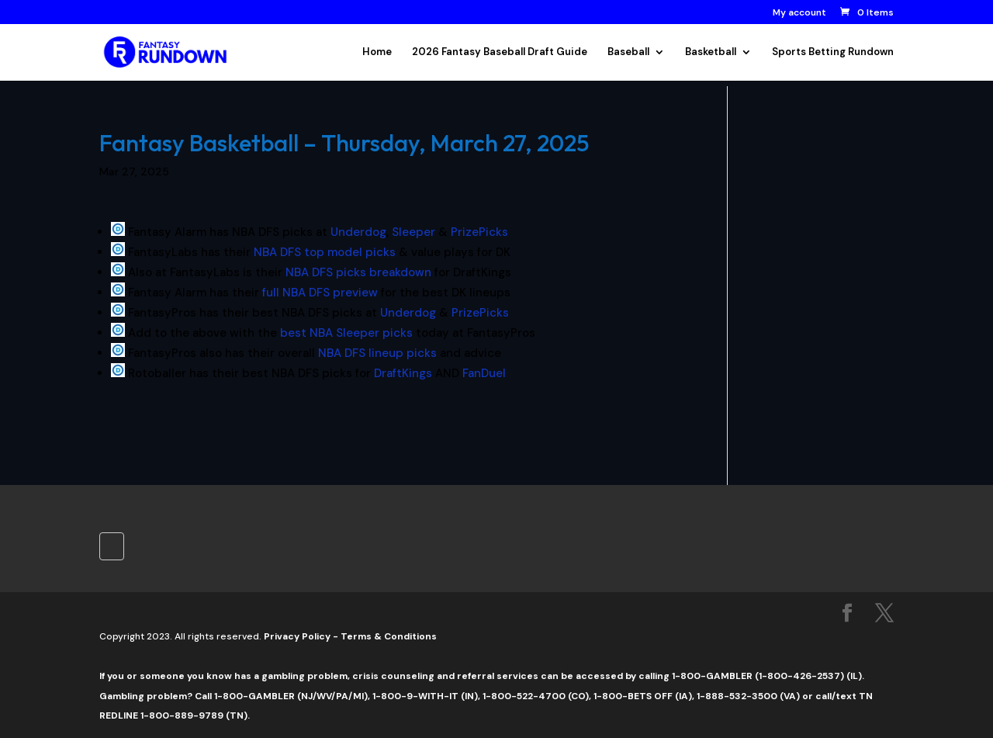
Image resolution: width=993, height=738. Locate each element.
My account (799, 13)
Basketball (710, 52)
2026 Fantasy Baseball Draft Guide (499, 52)
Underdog (358, 232)
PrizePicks (479, 232)
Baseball (628, 52)
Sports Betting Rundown (833, 52)
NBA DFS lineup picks (376, 353)
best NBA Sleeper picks (346, 333)
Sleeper (413, 232)
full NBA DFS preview (318, 292)
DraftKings (403, 373)
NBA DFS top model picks (325, 252)
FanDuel (484, 373)
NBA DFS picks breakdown (358, 272)
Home (377, 52)
